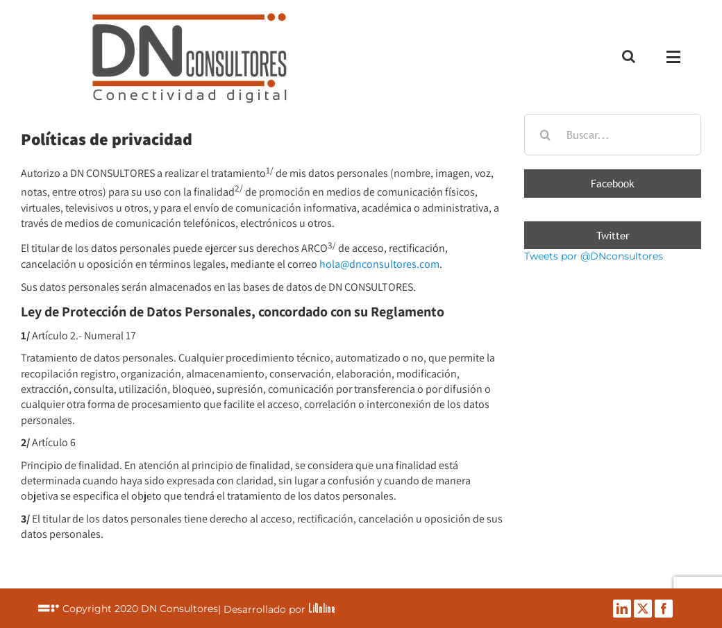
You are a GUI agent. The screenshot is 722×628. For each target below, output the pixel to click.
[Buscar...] (612, 134)
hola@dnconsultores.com (379, 264)
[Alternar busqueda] (628, 56)
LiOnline (321, 608)
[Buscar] (545, 134)
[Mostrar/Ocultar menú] (676, 57)
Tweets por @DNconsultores (593, 256)
